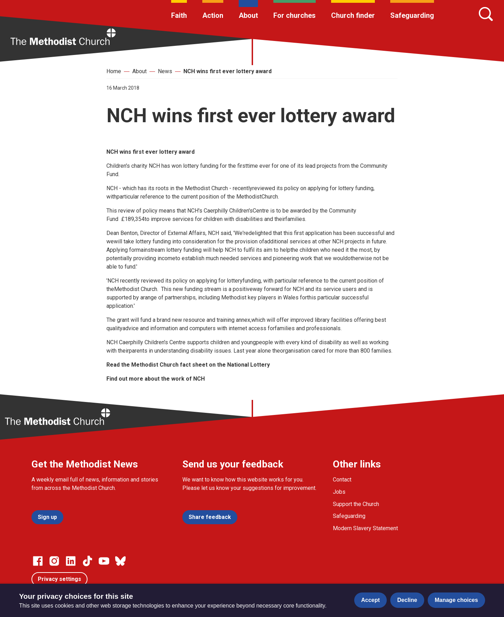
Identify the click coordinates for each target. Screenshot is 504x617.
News (165, 71)
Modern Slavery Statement (365, 528)
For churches (294, 15)
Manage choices (456, 600)
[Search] (486, 14)
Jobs (339, 491)
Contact (342, 479)
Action (212, 15)
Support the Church (356, 504)
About (248, 15)
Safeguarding (412, 15)
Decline (407, 600)
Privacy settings (59, 579)
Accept (370, 600)
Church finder (353, 15)
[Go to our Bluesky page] (120, 561)
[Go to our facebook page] (37, 561)
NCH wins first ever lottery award (227, 71)
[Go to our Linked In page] (70, 561)
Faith (179, 15)
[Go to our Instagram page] (54, 561)
